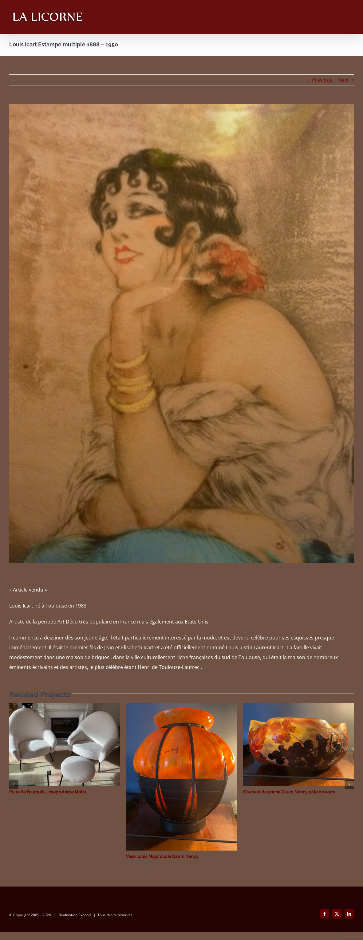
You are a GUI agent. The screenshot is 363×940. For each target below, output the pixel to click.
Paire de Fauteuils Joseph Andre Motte (47, 791)
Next (343, 80)
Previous (322, 80)
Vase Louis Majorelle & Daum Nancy (162, 856)
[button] (13, 784)
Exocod (84, 922)
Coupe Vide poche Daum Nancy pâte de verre (289, 791)
